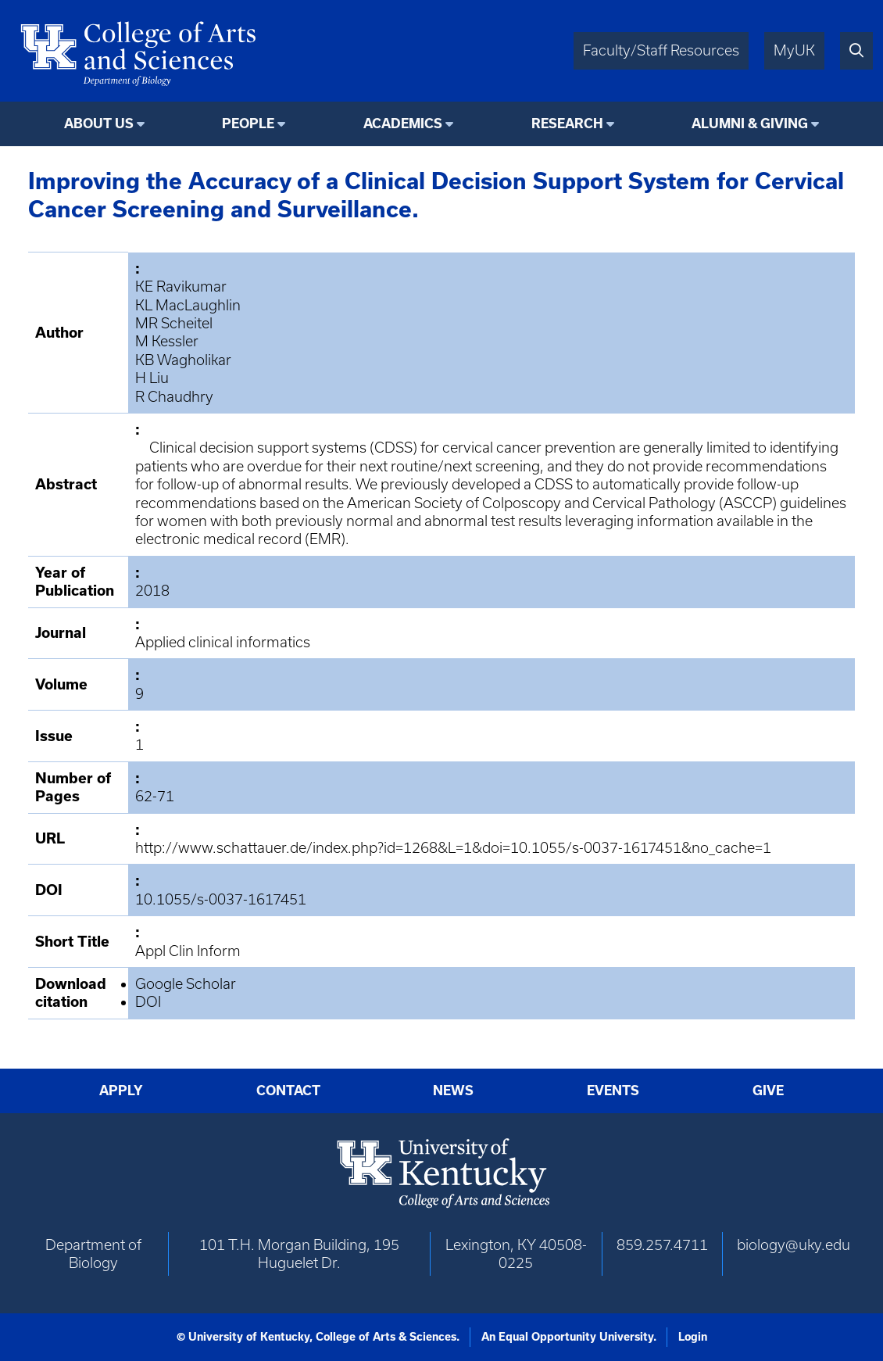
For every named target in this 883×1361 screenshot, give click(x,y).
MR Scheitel (174, 323)
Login (692, 1337)
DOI (148, 1002)
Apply (121, 1090)
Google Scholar (185, 984)
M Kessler (166, 341)
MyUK (794, 50)
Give (768, 1090)
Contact (288, 1090)
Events (613, 1090)
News (453, 1090)
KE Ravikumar (181, 286)
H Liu (152, 378)
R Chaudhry (174, 397)
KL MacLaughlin (188, 305)
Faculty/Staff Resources (661, 50)
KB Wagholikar (183, 360)
